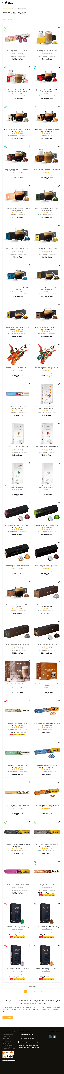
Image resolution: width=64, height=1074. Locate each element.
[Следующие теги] (60, 17)
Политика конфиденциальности (28, 1045)
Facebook (50, 1036)
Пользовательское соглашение (28, 1047)
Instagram (54, 1036)
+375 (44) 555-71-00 (27, 1034)
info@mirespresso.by (27, 1038)
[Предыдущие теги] (3, 17)
